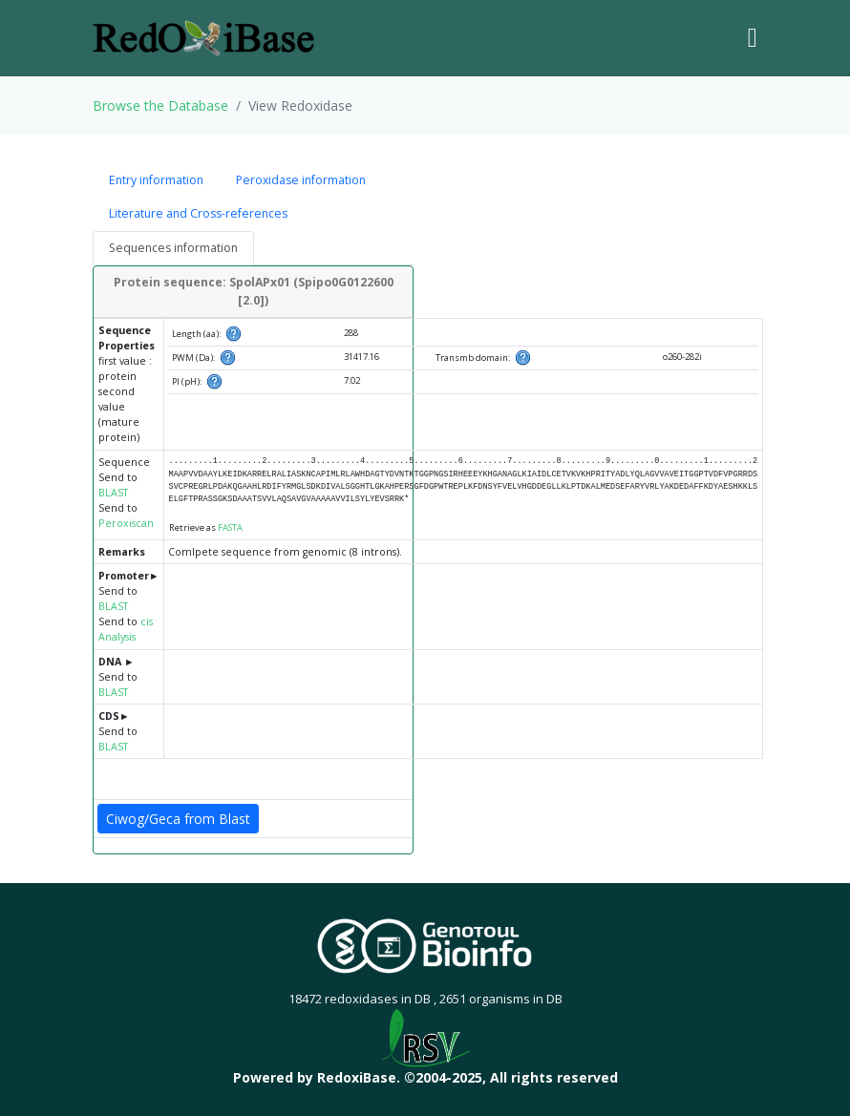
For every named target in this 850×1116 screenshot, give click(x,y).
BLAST (113, 492)
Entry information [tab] (156, 180)
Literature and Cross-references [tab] (198, 213)
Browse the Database (160, 105)
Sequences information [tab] (173, 248)
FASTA (230, 527)
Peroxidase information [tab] (301, 180)
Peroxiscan (126, 523)
